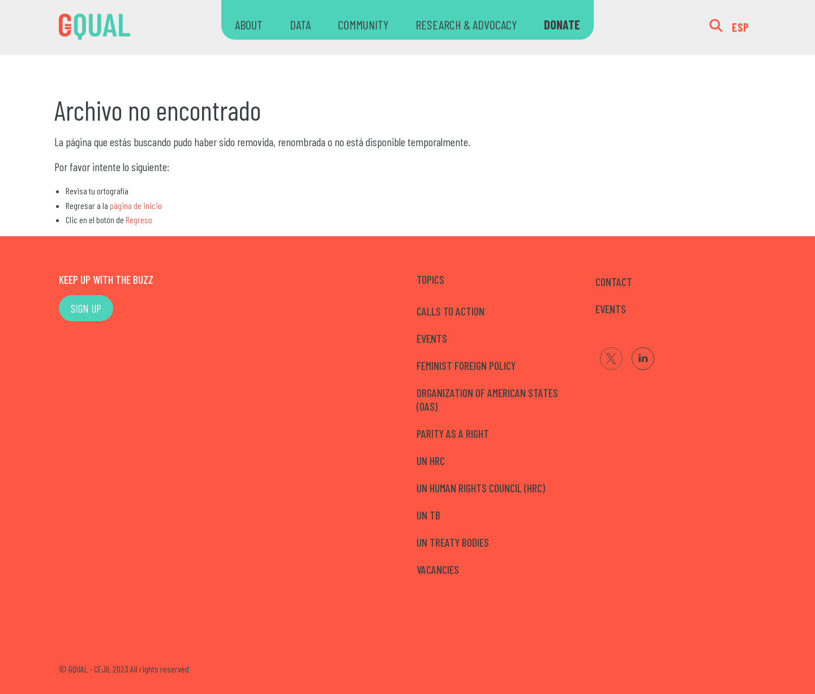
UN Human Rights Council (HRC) (481, 488)
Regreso (139, 219)
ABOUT (249, 24)
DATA (300, 24)
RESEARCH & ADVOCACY (466, 24)
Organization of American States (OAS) (487, 399)
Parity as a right (453, 433)
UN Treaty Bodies (453, 542)
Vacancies (438, 569)
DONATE (562, 24)
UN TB (428, 515)
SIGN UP (86, 308)
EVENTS (610, 309)
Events (432, 338)
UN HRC (431, 460)
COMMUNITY (363, 24)
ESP (740, 27)
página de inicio (136, 205)
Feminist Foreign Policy (466, 365)
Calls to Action (450, 311)
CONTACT (613, 281)
